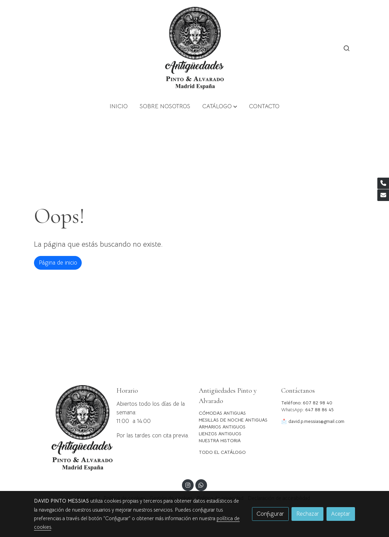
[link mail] (383, 195)
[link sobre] (71, 428)
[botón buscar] (346, 48)
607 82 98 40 (317, 403)
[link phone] (383, 183)
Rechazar (307, 513)
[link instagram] (187, 485)
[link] (194, 48)
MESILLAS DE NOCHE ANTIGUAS (233, 420)
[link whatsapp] (201, 485)
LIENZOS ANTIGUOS (220, 434)
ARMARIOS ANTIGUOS (222, 427)
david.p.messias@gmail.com (316, 421)
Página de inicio (58, 262)
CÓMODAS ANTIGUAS (222, 413)
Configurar (270, 513)
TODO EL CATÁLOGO (222, 452)
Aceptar (340, 513)
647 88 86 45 (319, 410)
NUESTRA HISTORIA (220, 441)
